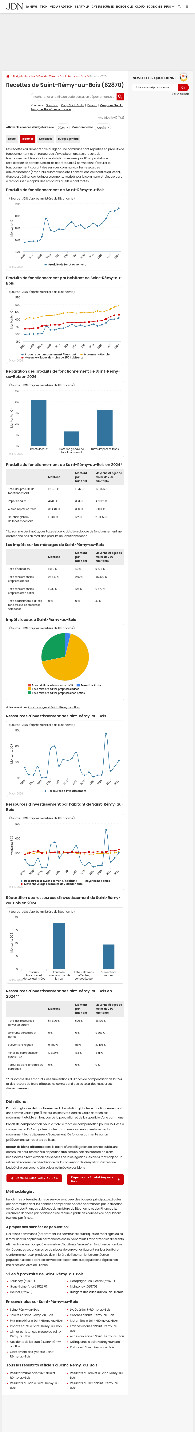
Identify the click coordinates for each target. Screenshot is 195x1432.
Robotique (124, 6)
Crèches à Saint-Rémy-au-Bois (92, 1315)
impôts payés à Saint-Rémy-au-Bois (54, 707)
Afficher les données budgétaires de (30, 127)
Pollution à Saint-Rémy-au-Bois (92, 1347)
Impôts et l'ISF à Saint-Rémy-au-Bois (36, 1326)
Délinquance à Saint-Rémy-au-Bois (95, 1341)
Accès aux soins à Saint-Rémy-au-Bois (97, 1336)
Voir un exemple (180, 94)
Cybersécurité (103, 6)
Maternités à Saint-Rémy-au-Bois (93, 1320)
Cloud (140, 6)
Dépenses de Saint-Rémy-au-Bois (95, 1179)
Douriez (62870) (21, 1291)
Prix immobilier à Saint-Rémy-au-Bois (36, 1320)
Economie (154, 6)
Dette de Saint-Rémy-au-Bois (34, 1178)
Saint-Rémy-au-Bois (73, 76)
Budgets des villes (24, 76)
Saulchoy (52, 105)
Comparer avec (82, 127)
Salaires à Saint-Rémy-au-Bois (31, 1315)
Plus (169, 6)
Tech (43, 6)
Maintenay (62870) (83, 1286)
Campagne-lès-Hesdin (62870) (92, 1280)
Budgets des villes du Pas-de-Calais (96, 1291)
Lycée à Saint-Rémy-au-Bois (90, 1309)
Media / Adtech (61, 6)
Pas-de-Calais (47, 76)
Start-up (82, 6)
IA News (32, 6)
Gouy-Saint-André (72, 105)
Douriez (92, 105)
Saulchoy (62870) (22, 1280)
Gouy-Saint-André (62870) (29, 1286)
